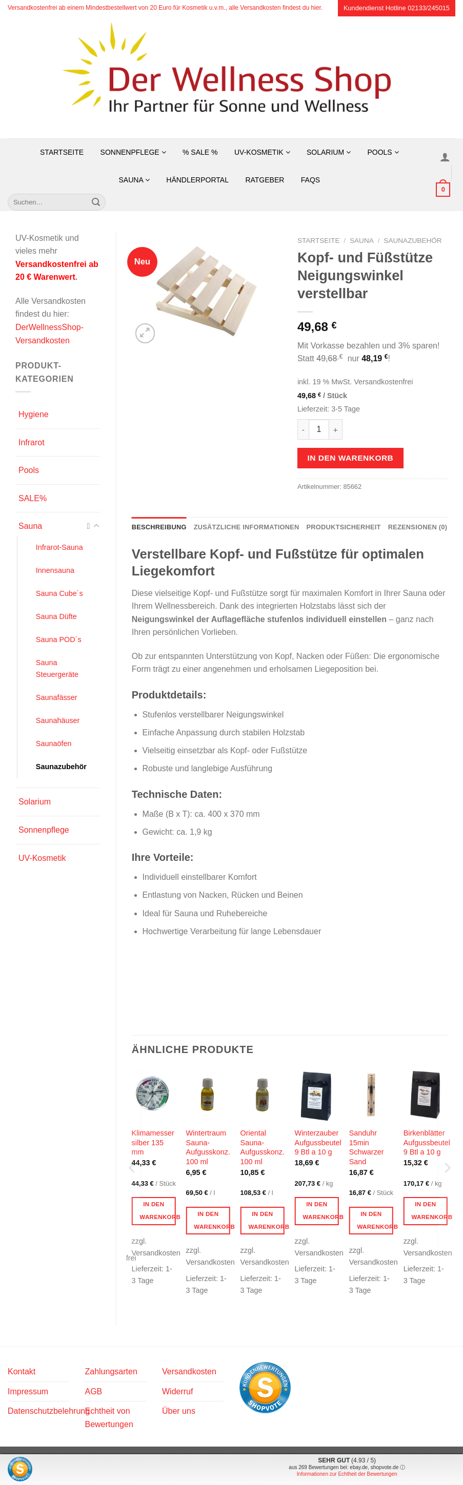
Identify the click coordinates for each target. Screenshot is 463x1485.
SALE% (32, 498)
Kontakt (21, 1371)
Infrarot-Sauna (59, 547)
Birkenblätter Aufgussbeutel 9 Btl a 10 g (427, 1142)
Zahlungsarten (111, 1371)
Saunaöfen (54, 743)
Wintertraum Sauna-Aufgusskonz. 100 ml (208, 1147)
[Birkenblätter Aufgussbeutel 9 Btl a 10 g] (426, 1095)
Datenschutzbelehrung (49, 1411)
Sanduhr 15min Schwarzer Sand (366, 1147)
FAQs (310, 180)
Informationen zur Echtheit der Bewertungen (347, 1474)
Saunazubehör (61, 766)
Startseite (62, 152)
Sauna (133, 180)
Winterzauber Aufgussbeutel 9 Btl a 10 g (318, 1142)
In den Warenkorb (350, 457)
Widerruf (177, 1391)
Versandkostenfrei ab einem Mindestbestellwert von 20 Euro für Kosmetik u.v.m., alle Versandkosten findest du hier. (165, 7)
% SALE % (200, 152)
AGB (93, 1391)
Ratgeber (264, 180)
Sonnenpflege (133, 152)
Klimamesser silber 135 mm (153, 1142)
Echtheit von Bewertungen (109, 1418)
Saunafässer (56, 697)
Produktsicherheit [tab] (344, 527)
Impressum (28, 1391)
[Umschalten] (96, 526)
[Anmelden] (445, 157)
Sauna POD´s (59, 639)
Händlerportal (197, 180)
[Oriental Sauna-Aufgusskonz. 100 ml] (262, 1095)
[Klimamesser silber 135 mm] (154, 1095)
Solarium (329, 152)
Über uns (178, 1411)
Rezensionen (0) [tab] (417, 527)
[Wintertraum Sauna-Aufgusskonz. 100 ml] (208, 1095)
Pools (382, 152)
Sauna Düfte (56, 616)
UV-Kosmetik (262, 152)
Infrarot (31, 442)
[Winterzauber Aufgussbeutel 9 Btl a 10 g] (317, 1095)
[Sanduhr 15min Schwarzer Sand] (371, 1095)
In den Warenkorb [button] (157, 1210)
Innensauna (55, 570)
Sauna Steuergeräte (57, 668)
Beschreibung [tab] (159, 527)
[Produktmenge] (319, 429)
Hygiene (33, 414)
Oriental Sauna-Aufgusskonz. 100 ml (262, 1147)
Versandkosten (189, 1371)
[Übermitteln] (96, 202)
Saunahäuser (58, 720)
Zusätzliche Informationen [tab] (246, 527)
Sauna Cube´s (59, 593)
